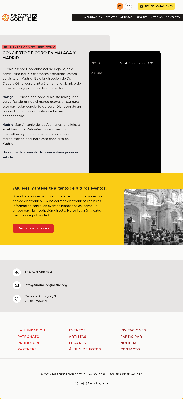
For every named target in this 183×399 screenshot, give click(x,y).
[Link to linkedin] (82, 384)
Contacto (173, 17)
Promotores (30, 343)
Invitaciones (133, 330)
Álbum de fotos (85, 349)
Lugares (141, 17)
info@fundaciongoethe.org (46, 285)
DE (128, 6)
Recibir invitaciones (33, 228)
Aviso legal (97, 374)
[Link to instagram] (76, 384)
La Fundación (92, 17)
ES (119, 6)
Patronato (28, 336)
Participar (131, 336)
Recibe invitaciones (156, 6)
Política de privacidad (126, 374)
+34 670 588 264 (38, 272)
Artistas (126, 17)
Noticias (157, 17)
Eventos (111, 17)
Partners (27, 349)
